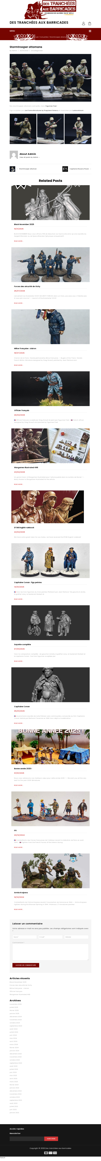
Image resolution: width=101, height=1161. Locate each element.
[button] (50, 1160)
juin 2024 (13, 1037)
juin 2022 (13, 1112)
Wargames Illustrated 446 (20, 997)
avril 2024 (13, 1044)
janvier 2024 (14, 1053)
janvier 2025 (14, 1016)
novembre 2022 (16, 1096)
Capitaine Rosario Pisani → (80, 169)
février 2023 (14, 1087)
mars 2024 (14, 1047)
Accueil (36, 37)
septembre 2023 (16, 1065)
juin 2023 (13, 1074)
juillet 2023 (14, 1071)
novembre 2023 (16, 1059)
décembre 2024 (16, 1019)
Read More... (19, 241)
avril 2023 (13, 1081)
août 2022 (13, 1105)
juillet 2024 (14, 1034)
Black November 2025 (18, 984)
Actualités (44, 37)
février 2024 (14, 1050)
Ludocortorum (78, 110)
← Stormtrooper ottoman (27, 169)
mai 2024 (13, 1040)
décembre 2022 (16, 1093)
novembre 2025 (16, 1006)
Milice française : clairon (19, 990)
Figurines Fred (51, 106)
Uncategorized (37, 51)
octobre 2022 (15, 1099)
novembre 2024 (16, 1022)
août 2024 (14, 1031)
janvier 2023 (14, 1090)
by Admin (13, 51)
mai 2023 (13, 1078)
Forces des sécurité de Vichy (21, 987)
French (2, 1160)
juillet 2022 (14, 1109)
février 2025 (14, 1013)
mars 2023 (14, 1084)
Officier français (16, 994)
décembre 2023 (16, 1056)
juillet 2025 (14, 1009)
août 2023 (13, 1068)
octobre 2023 (15, 1062)
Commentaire (18, 943)
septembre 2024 (16, 1028)
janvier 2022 (14, 1115)
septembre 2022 (16, 1102)
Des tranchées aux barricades (39, 22)
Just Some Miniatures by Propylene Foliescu (41, 110)
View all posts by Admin (30, 157)
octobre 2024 (15, 1025)
